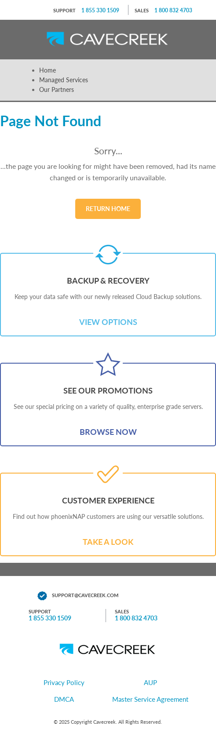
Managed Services (63, 80)
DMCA (64, 699)
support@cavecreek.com (85, 595)
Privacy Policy (64, 682)
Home (47, 70)
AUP (150, 682)
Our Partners (56, 89)
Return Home (108, 208)
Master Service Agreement (150, 699)
